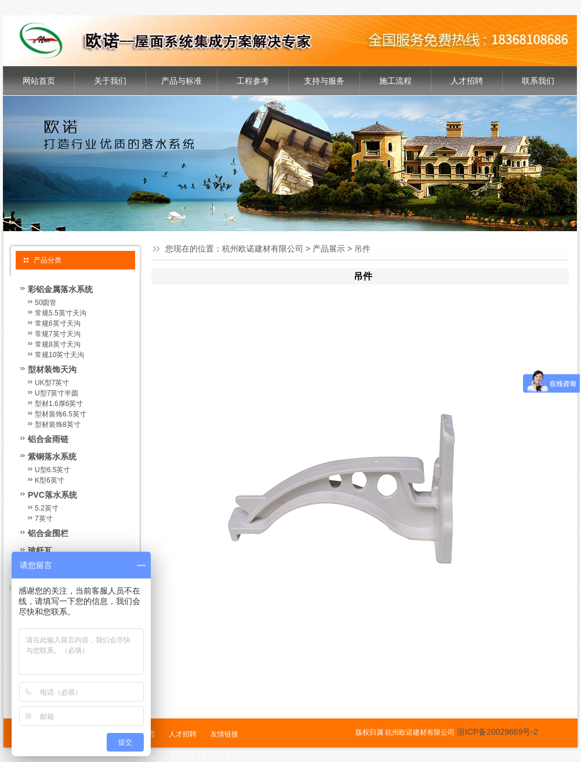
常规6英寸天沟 (58, 323)
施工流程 (395, 80)
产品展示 (329, 248)
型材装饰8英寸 (58, 424)
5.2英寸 (47, 508)
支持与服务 (324, 80)
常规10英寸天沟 (59, 355)
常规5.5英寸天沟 (60, 313)
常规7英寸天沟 (58, 334)
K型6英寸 (49, 480)
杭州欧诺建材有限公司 (262, 248)
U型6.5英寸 (52, 470)
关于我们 (110, 80)
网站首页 (39, 80)
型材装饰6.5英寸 (60, 414)
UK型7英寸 (52, 383)
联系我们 (538, 80)
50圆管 (45, 303)
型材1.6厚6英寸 (59, 404)
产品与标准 (181, 80)
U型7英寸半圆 (56, 393)
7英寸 (44, 519)
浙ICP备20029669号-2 (497, 731)
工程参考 (253, 80)
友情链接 (224, 734)
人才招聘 (467, 80)
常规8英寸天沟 (58, 344)
